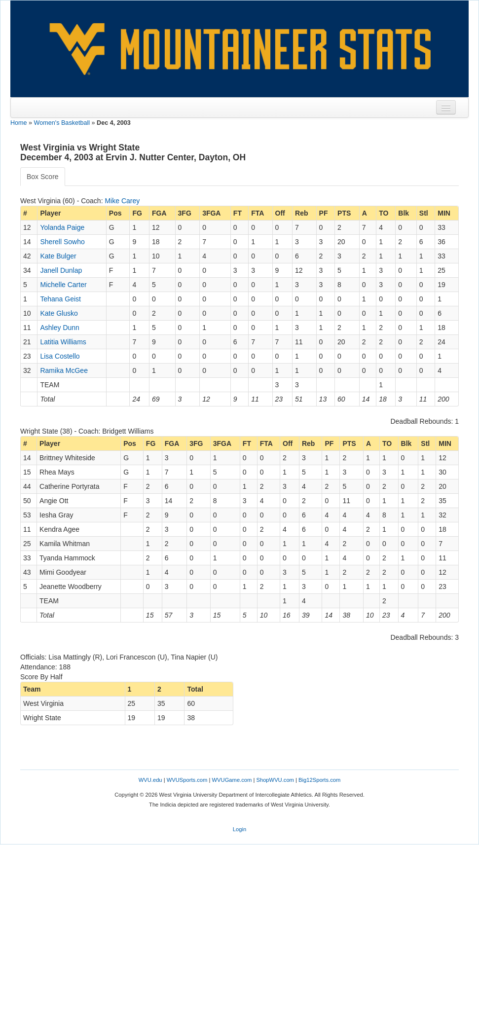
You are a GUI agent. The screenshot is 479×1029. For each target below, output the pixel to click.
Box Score (43, 177)
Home (18, 122)
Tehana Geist (60, 299)
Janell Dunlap (61, 270)
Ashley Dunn (59, 327)
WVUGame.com (232, 780)
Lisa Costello (59, 356)
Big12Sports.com (319, 780)
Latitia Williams (63, 342)
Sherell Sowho (62, 242)
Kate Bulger (58, 256)
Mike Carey (122, 201)
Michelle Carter (63, 285)
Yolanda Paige (62, 227)
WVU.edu (150, 780)
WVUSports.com (187, 780)
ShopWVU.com (275, 780)
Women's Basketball (62, 122)
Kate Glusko (58, 313)
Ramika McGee (63, 370)
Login (239, 829)
